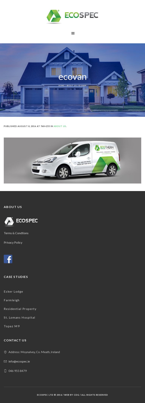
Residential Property (20, 308)
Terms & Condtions (16, 233)
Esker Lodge (13, 291)
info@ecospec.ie (19, 361)
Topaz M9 (12, 326)
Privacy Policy (13, 242)
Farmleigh (11, 300)
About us (71, 86)
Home (62, 86)
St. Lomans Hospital (19, 317)
